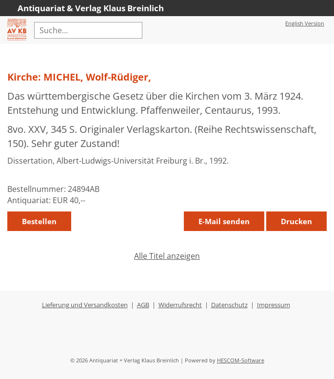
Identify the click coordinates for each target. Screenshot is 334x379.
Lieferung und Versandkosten (85, 304)
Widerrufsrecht (180, 304)
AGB (143, 304)
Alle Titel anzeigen (167, 256)
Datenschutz (229, 304)
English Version (304, 23)
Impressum (273, 304)
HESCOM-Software (240, 360)
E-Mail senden (224, 221)
